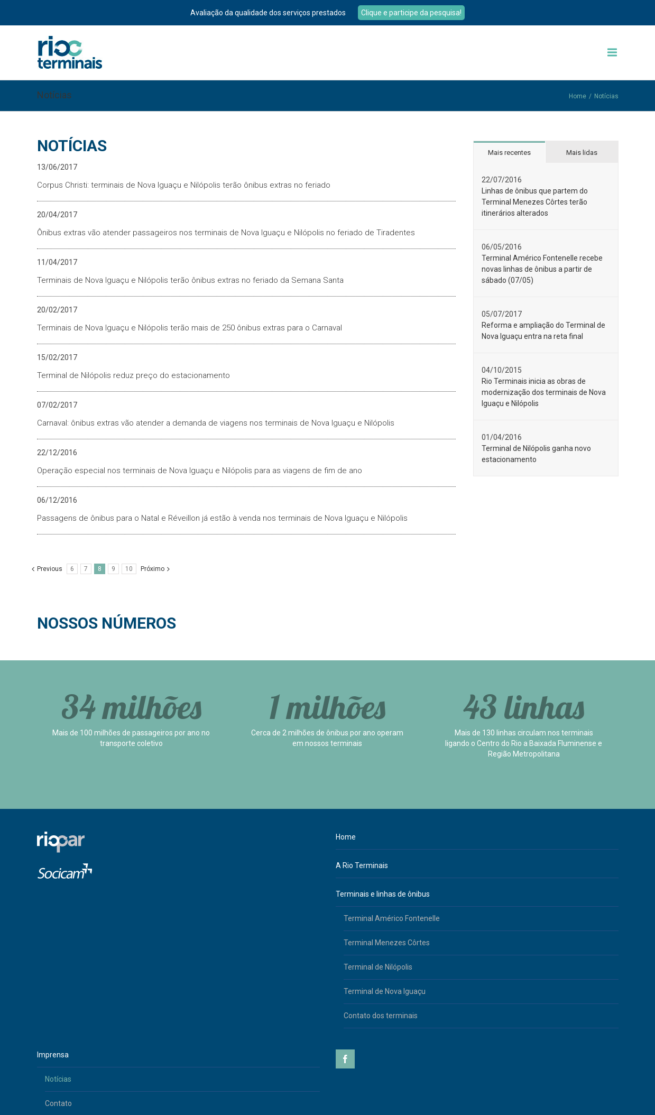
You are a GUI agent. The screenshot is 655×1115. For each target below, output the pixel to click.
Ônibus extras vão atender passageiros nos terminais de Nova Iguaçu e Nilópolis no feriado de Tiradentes (226, 232)
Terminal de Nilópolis (378, 967)
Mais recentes (509, 152)
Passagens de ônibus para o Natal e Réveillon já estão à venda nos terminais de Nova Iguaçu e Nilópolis (222, 518)
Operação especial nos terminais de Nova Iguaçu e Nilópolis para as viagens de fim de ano (199, 470)
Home (577, 96)
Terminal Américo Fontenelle (392, 918)
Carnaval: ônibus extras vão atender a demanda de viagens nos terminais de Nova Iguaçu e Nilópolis (215, 423)
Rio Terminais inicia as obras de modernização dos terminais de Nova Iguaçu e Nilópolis (544, 392)
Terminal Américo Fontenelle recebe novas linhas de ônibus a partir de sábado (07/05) (542, 269)
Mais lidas (581, 152)
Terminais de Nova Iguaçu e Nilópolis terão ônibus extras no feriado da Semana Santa (190, 280)
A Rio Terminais (362, 865)
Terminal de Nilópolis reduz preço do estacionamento (133, 375)
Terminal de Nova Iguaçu (385, 991)
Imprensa (53, 1055)
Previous (49, 569)
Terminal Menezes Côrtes (387, 942)
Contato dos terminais (381, 1015)
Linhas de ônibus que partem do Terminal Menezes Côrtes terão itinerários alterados (535, 202)
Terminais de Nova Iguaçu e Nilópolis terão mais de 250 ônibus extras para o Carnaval (189, 328)
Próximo (152, 569)
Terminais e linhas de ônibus (383, 894)
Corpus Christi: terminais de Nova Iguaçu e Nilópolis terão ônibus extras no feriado (183, 185)
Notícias (58, 1079)
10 (129, 569)
